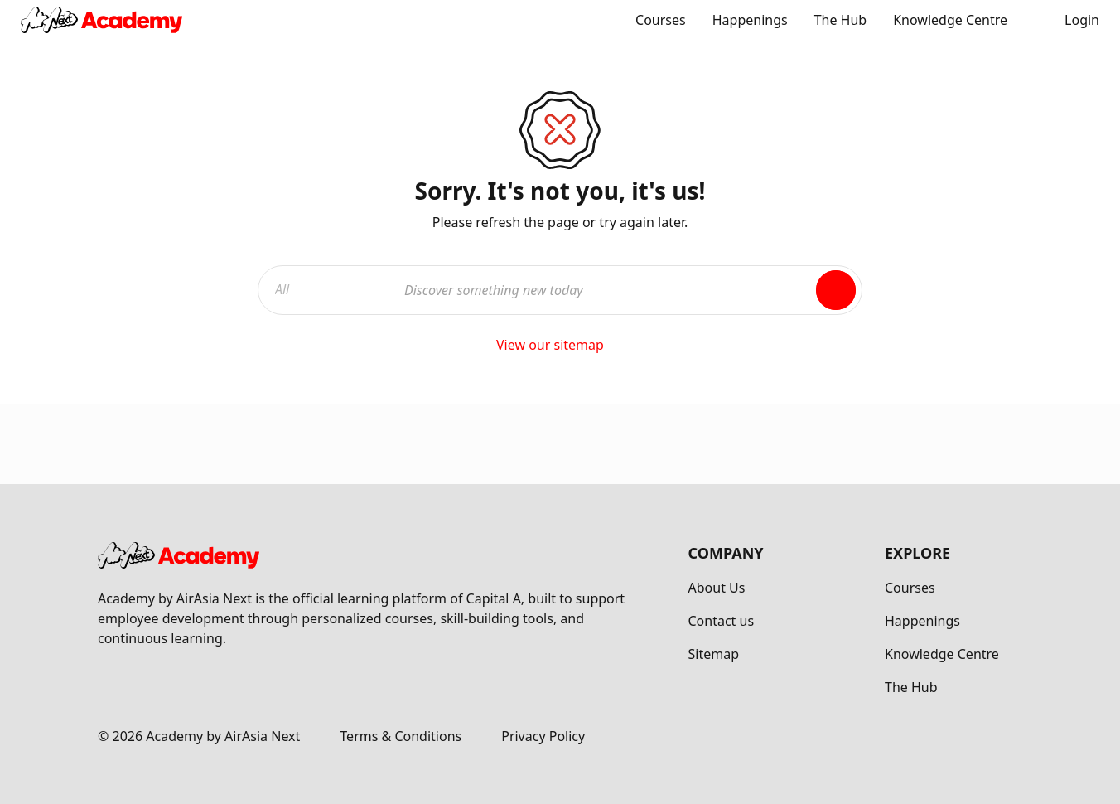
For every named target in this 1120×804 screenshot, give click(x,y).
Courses (660, 20)
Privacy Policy (543, 736)
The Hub (840, 20)
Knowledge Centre (950, 20)
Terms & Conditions (400, 736)
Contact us (721, 621)
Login (1081, 20)
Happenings (750, 20)
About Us (717, 588)
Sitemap (714, 654)
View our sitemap (560, 345)
